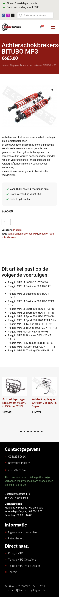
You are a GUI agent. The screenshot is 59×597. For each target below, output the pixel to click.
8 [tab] (41, 431)
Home (5, 65)
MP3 (35, 233)
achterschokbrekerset (20, 233)
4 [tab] (28, 431)
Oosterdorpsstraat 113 (17, 493)
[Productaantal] (6, 222)
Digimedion (40, 590)
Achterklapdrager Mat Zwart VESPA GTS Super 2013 (14, 402)
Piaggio (14, 65)
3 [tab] (24, 431)
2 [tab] (21, 431)
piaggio (43, 233)
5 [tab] (31, 431)
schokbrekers (9, 237)
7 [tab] (38, 431)
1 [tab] (17, 431)
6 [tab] (35, 431)
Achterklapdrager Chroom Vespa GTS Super (44, 402)
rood (51, 233)
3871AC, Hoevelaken (16, 497)
